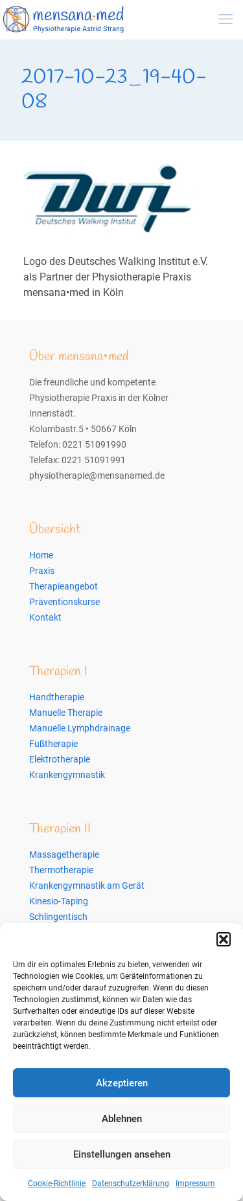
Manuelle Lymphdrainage (79, 728)
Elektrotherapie (59, 759)
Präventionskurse (64, 602)
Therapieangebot (63, 586)
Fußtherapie (53, 743)
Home (41, 555)
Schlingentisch (58, 916)
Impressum (195, 1183)
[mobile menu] (225, 19)
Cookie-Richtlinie (57, 1183)
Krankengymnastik (67, 775)
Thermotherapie (61, 870)
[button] (223, 939)
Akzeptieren (122, 1083)
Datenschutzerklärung (130, 1183)
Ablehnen (122, 1119)
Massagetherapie (64, 854)
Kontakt (45, 617)
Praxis (41, 571)
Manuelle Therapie (65, 712)
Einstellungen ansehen (121, 1154)
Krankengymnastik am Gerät (87, 885)
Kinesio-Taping (58, 901)
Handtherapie (56, 697)
